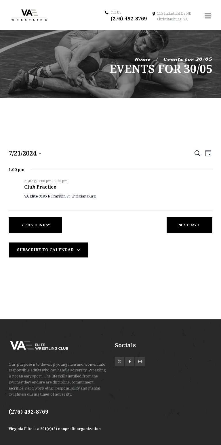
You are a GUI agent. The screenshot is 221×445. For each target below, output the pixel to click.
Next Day (187, 225)
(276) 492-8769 (128, 19)
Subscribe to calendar (45, 250)
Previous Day (37, 225)
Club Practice (40, 187)
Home (142, 59)
